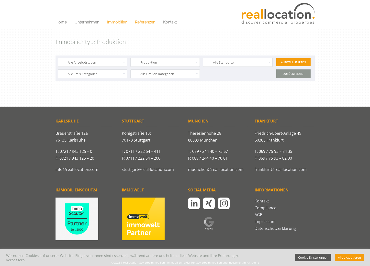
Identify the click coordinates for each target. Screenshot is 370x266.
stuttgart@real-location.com (148, 169)
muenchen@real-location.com (216, 169)
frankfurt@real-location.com (281, 169)
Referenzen (145, 22)
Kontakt (170, 22)
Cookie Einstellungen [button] (313, 257)
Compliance (265, 208)
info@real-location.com (77, 169)
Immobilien (117, 22)
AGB (258, 214)
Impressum (265, 221)
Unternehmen (87, 22)
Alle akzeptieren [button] (349, 257)
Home (61, 22)
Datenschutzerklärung (275, 228)
